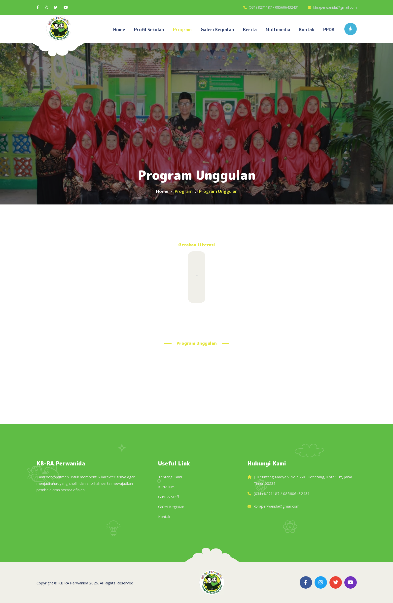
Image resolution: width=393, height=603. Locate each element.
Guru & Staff (168, 496)
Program (182, 30)
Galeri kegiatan (217, 30)
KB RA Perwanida (73, 582)
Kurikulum (166, 486)
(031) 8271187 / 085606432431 (274, 7)
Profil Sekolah (149, 30)
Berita (250, 30)
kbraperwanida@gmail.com (335, 7)
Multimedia (278, 30)
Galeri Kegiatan (171, 506)
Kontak (306, 30)
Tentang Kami (170, 476)
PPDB (328, 30)
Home (119, 30)
